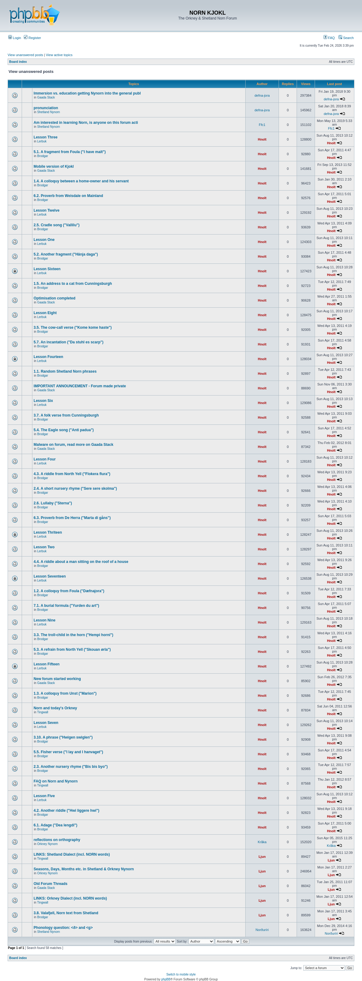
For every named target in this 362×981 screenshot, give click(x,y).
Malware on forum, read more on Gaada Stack (73, 444)
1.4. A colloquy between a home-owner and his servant (81, 181)
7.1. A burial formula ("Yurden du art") (66, 605)
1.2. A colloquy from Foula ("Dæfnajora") (69, 591)
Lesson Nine (44, 620)
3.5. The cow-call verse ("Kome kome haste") (73, 327)
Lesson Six (43, 401)
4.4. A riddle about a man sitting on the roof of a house (81, 562)
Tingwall (42, 712)
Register (32, 38)
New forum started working (57, 679)
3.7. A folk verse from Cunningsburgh (66, 415)
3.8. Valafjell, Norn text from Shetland (66, 913)
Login (14, 38)
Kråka (262, 842)
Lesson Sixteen (47, 269)
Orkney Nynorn (47, 844)
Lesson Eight (45, 313)
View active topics (59, 55)
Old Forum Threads (51, 884)
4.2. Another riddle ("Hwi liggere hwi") (66, 810)
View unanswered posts (25, 55)
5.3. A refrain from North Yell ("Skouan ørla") (72, 649)
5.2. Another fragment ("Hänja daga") (66, 254)
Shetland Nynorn (48, 112)
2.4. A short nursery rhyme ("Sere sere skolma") (75, 488)
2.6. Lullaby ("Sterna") (53, 503)
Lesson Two (44, 547)
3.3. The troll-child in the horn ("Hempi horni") (73, 635)
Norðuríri (262, 930)
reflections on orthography (57, 840)
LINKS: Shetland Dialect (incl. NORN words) (72, 854)
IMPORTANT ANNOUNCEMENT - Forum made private (80, 386)
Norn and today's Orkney (55, 708)
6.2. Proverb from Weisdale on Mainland (68, 196)
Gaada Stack (46, 97)
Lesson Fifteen (47, 664)
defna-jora (262, 95)
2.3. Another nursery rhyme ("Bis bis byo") (71, 766)
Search (346, 38)
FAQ (329, 38)
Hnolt (262, 139)
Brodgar (42, 156)
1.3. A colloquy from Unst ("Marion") (65, 693)
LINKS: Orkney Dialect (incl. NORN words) (70, 898)
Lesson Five (44, 796)
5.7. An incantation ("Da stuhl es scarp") (68, 342)
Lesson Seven (46, 723)
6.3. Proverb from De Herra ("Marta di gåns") (72, 518)
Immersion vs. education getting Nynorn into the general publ (87, 93)
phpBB (165, 979)
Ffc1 (262, 125)
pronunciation (46, 108)
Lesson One (44, 240)
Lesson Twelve (46, 210)
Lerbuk (42, 141)
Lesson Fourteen (48, 357)
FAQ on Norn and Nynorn (56, 781)
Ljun (261, 856)
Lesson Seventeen (50, 576)
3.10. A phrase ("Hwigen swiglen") (63, 737)
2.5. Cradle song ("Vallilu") (56, 225)
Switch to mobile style (181, 974)
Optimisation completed (54, 298)
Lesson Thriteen (48, 532)
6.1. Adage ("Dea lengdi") (55, 825)
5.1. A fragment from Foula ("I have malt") (70, 152)
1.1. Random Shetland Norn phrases (65, 371)
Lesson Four (45, 459)
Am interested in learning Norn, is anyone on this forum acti (86, 122)
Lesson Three (45, 137)
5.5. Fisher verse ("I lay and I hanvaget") (68, 752)
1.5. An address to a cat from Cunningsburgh (73, 283)
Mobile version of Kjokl (54, 166)
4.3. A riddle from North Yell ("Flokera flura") (72, 474)
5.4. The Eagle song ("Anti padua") (64, 430)
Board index (18, 61)
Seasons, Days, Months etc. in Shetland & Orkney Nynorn (84, 869)
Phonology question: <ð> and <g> (63, 928)
